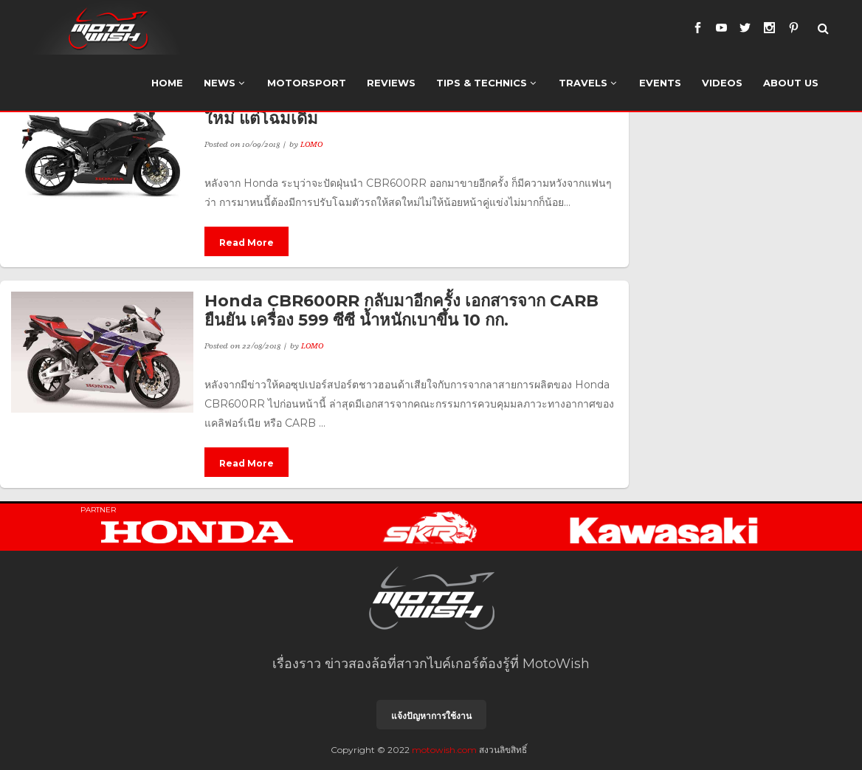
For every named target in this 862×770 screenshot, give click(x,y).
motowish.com (444, 749)
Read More (246, 242)
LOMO (311, 144)
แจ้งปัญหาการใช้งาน (431, 715)
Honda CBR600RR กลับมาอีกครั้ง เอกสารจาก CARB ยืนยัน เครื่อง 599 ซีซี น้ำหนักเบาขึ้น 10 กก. (401, 310)
